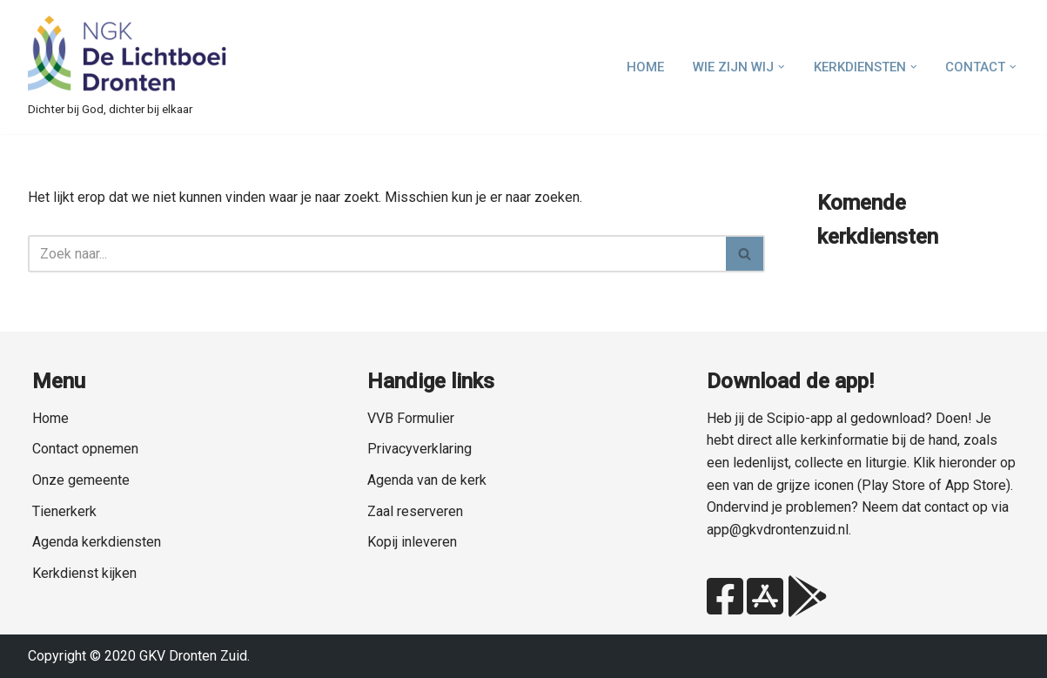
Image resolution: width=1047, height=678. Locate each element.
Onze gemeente (81, 480)
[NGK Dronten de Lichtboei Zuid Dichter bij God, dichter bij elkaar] (128, 67)
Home (645, 67)
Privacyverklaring (419, 448)
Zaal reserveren (415, 511)
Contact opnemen (85, 448)
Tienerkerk (64, 511)
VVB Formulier (410, 418)
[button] (781, 67)
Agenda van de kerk (427, 480)
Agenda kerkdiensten (96, 542)
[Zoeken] (377, 253)
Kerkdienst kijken (84, 573)
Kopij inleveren (412, 542)
